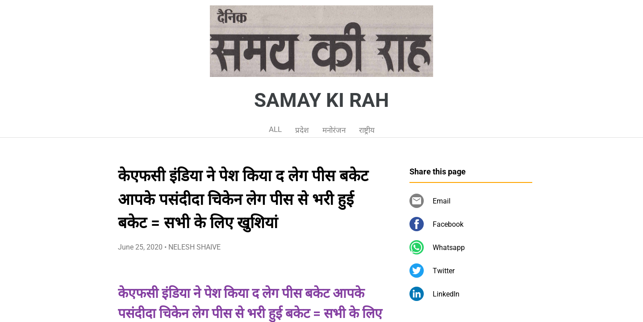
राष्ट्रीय (367, 130)
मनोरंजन (334, 130)
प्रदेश (302, 130)
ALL (275, 129)
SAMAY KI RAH (321, 100)
